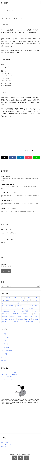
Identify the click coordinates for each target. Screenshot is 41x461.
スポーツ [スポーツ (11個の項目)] (24, 300)
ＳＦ (3, 334)
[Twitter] (4, 157)
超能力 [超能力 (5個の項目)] (27, 319)
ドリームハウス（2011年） (9, 192)
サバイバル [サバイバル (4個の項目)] (5, 300)
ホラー (4, 357)
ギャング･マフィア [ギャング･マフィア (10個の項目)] (31, 297)
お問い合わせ (4, 442)
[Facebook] (12, 157)
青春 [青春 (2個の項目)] (4, 321)
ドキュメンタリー (6, 350)
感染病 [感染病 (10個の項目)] (5, 316)
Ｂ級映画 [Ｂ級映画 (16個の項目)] (29, 321)
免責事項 (3, 446)
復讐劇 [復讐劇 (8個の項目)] (15, 313)
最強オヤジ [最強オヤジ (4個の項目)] (28, 316)
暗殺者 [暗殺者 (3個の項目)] (20, 316)
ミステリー (36, 150)
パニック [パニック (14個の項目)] (29, 303)
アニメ (3, 340)
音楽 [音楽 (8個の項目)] (16, 321)
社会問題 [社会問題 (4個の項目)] (12, 319)
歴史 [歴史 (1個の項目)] (36, 316)
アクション (5, 337)
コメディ (4, 344)
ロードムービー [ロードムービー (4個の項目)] (18, 308)
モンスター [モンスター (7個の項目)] (5, 308)
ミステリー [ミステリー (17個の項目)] (33, 305)
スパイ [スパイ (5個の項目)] (15, 300)
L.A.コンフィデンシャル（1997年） (10, 379)
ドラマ (4, 354)
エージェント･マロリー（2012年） (9, 374)
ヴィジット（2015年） (6, 376)
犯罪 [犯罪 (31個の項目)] (4, 319)
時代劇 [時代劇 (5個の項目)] (12, 316)
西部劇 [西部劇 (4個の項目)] (20, 319)
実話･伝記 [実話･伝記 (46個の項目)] (5, 313)
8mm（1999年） (6, 176)
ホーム (3, 10)
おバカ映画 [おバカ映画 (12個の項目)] (6, 297)
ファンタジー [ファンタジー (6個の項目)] (21, 305)
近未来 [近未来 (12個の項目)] (35, 319)
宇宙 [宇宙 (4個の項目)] (35, 311)
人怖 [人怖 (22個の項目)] (16, 311)
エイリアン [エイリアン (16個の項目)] (18, 297)
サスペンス (10, 10)
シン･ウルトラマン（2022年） (8, 372)
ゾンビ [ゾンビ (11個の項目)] (34, 300)
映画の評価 (3, 264)
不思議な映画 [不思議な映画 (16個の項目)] (6, 311)
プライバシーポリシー (6, 444)
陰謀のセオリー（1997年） (9, 209)
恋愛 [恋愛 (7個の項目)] (35, 313)
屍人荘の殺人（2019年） (8, 184)
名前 (2, 257)
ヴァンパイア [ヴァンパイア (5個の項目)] (32, 308)
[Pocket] (28, 157)
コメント (3, 242)
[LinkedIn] (20, 157)
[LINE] (36, 157)
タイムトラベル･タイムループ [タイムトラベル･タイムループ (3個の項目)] (10, 303)
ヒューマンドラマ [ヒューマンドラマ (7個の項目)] (7, 305)
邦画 (3, 360)
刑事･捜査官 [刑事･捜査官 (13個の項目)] (26, 311)
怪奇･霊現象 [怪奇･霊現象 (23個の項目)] (26, 313)
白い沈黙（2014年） (7, 200)
